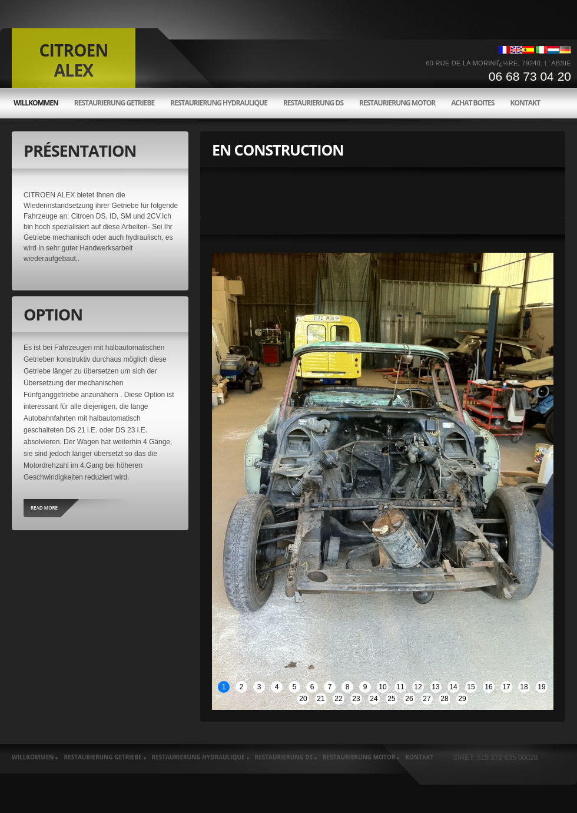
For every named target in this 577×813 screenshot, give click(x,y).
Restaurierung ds (313, 103)
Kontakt (524, 103)
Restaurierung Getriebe (114, 103)
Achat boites (472, 103)
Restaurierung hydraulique (218, 103)
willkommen (36, 103)
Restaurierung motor (397, 103)
